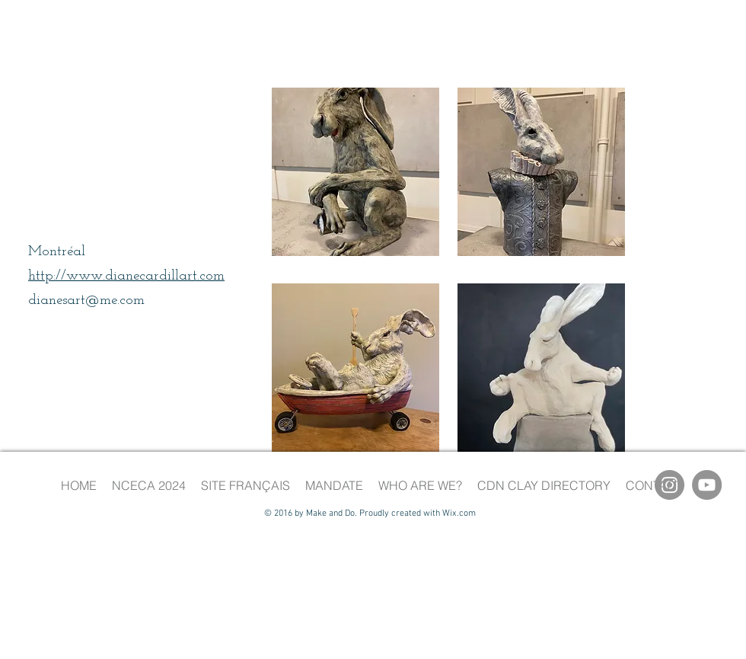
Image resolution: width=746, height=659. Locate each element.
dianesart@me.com (86, 300)
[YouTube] (707, 485)
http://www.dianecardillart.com (126, 276)
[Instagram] (669, 485)
